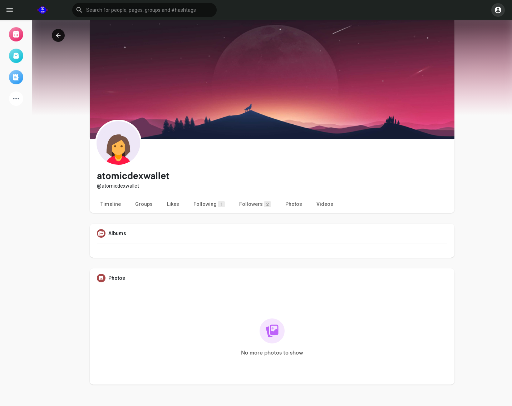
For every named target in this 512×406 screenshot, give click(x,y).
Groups (144, 204)
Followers (255, 204)
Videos (324, 204)
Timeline (110, 204)
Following (209, 204)
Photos (293, 204)
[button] (144, 10)
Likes (173, 204)
